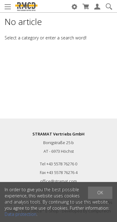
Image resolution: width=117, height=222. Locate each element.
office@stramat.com (58, 181)
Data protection (20, 214)
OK (100, 193)
